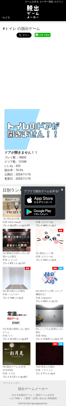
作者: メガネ (9, 373)
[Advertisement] (33, 72)
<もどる (6, 17)
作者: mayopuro (43, 298)
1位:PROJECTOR (16, 207)
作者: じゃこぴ (10, 260)
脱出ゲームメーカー (33, 389)
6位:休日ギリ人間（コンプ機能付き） (50, 281)
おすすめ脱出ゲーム (22, 395)
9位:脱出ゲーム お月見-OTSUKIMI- (16, 356)
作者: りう (8, 335)
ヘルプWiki (14, 398)
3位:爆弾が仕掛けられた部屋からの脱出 (16, 243)
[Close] (62, 189)
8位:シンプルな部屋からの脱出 (50, 319)
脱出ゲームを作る (45, 395)
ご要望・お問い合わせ (34, 398)
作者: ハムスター (11, 294)
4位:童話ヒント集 (50, 241)
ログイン (58, 1)
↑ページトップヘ (11, 383)
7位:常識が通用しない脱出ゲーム (16, 319)
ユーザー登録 (46, 1)
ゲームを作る (32, 1)
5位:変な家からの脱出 (16, 279)
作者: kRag (41, 335)
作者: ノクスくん (44, 370)
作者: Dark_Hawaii (12, 222)
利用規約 (52, 398)
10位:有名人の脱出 (50, 355)
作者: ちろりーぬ (44, 222)
